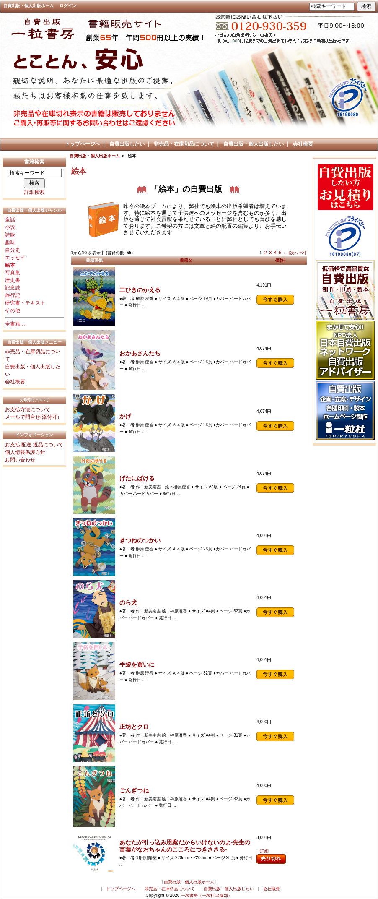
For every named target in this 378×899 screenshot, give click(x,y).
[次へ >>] (297, 252)
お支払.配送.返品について (34, 445)
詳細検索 (34, 192)
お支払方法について (27, 409)
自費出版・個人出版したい (253, 144)
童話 (10, 220)
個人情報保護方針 (25, 452)
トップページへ (82, 144)
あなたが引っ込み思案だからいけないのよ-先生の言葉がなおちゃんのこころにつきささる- (185, 846)
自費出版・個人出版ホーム (28, 5)
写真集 (12, 273)
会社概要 (303, 144)
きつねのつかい (140, 540)
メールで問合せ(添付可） (33, 417)
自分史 (12, 250)
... (284, 252)
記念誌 (12, 288)
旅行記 (12, 295)
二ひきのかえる (140, 290)
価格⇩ (280, 260)
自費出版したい (127, 144)
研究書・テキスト (25, 303)
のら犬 (128, 602)
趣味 (10, 242)
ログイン (68, 5)
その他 (12, 310)
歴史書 (12, 280)
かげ (125, 416)
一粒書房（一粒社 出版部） (207, 895)
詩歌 (10, 235)
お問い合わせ (20, 460)
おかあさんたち (140, 353)
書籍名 (186, 260)
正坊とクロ (134, 726)
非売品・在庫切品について (184, 144)
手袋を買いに (137, 664)
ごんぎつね (134, 790)
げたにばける (137, 478)
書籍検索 (34, 162)
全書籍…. (15, 324)
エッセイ (15, 258)
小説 (10, 227)
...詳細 (262, 851)
